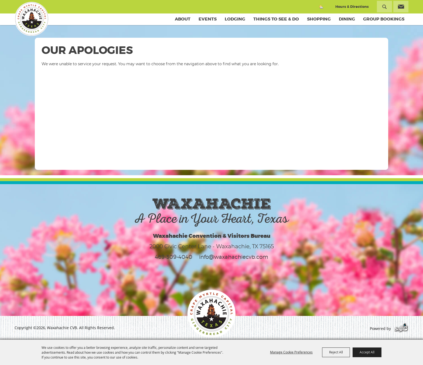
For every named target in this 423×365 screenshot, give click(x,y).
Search (384, 6)
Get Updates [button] (400, 6)
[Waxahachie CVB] (32, 19)
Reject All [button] (336, 352)
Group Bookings (383, 19)
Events (208, 19)
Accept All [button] (367, 352)
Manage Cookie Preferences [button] (291, 352)
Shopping (319, 19)
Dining (347, 19)
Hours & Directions (352, 6)
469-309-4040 (173, 257)
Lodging (235, 19)
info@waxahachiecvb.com (233, 257)
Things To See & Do (276, 19)
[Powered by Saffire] (401, 328)
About (182, 19)
